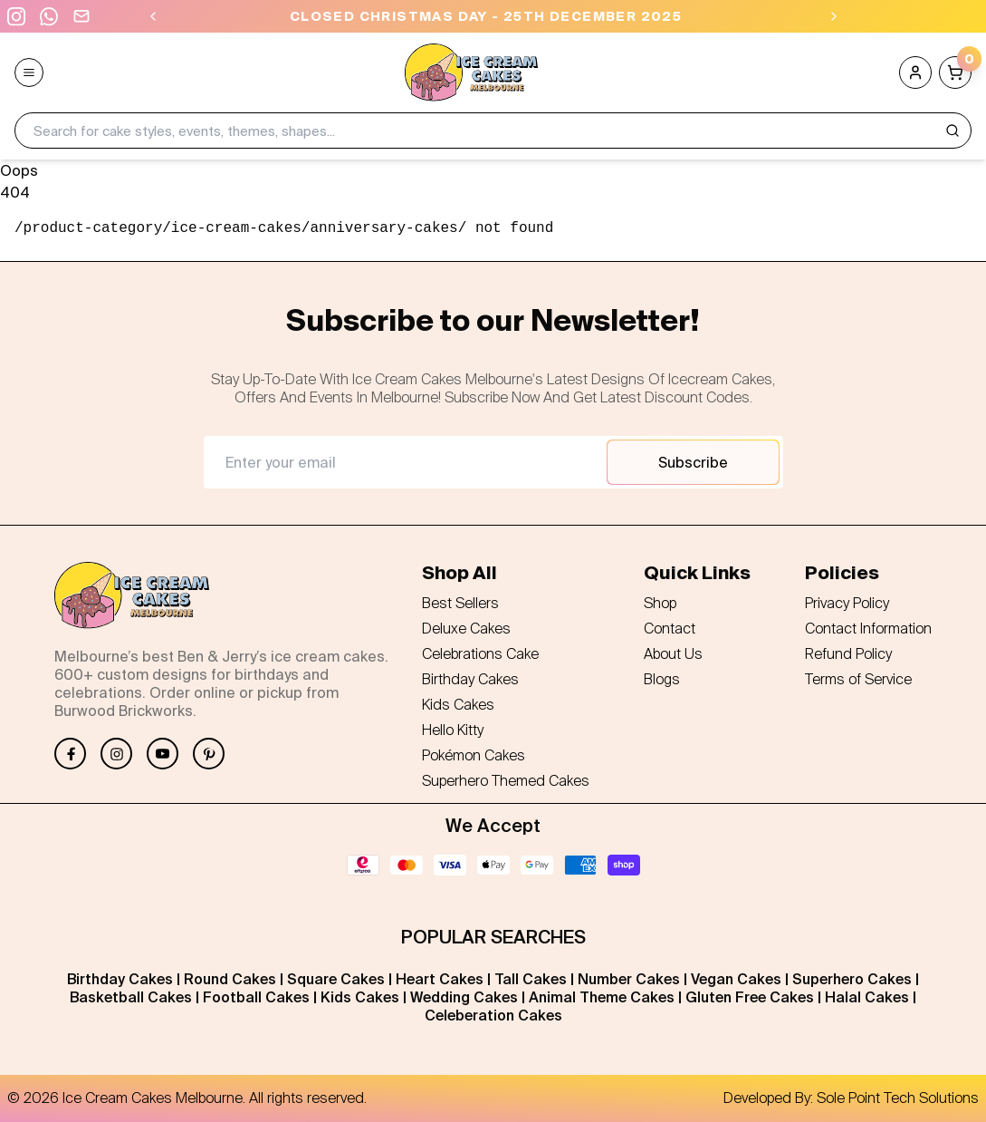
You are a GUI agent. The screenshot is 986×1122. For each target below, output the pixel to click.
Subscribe (693, 462)
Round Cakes (230, 979)
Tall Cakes (530, 979)
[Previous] (153, 16)
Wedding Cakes (464, 997)
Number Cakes (629, 979)
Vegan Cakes (736, 979)
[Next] (834, 16)
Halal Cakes (867, 997)
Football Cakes (256, 997)
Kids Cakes (360, 997)
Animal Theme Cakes (602, 997)
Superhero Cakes (852, 979)
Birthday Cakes (120, 979)
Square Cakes (336, 979)
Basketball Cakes (131, 997)
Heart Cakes (439, 979)
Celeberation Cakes (493, 1015)
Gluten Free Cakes (749, 997)
